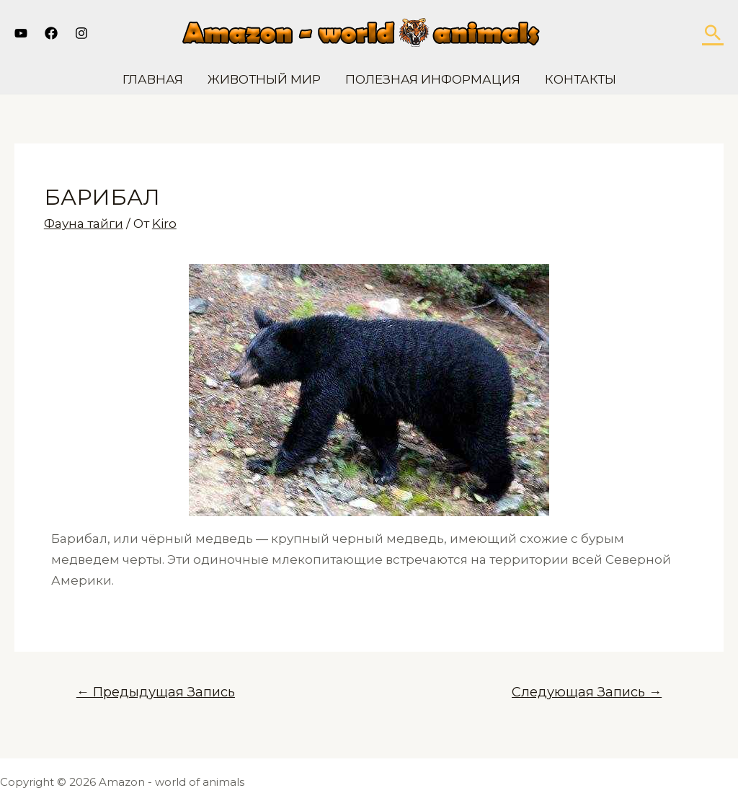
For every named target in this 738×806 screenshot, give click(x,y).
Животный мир (264, 79)
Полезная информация (432, 79)
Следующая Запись (587, 691)
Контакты (580, 79)
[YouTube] (20, 33)
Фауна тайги (83, 223)
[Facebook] (51, 33)
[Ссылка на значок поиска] (713, 32)
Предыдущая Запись (155, 691)
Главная (153, 79)
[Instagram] (81, 33)
